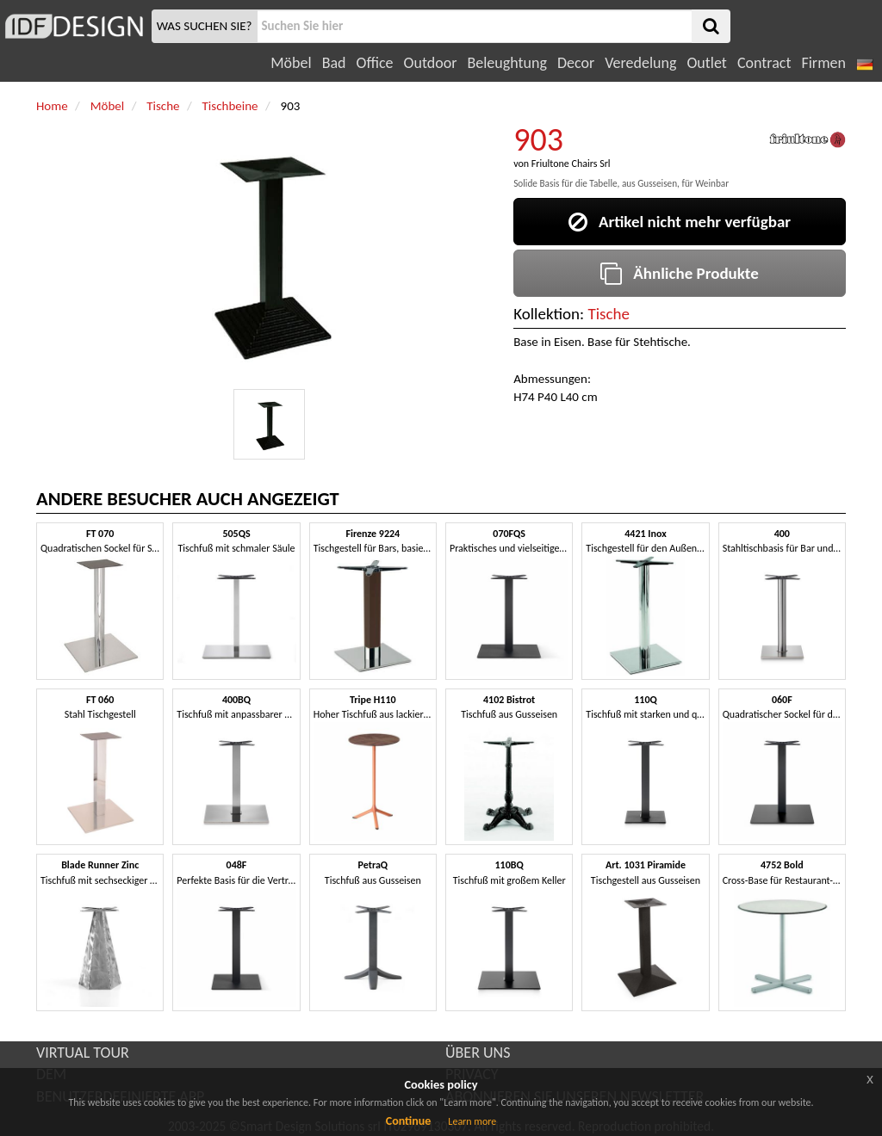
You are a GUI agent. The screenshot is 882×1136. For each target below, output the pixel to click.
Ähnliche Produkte (679, 273)
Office (375, 62)
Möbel (290, 62)
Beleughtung (506, 62)
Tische (608, 314)
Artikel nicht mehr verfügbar (679, 222)
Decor (575, 62)
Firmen (823, 62)
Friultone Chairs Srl (571, 163)
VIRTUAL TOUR (82, 1052)
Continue (409, 1121)
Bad (334, 62)
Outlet (706, 62)
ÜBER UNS (477, 1052)
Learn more (472, 1121)
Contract (764, 62)
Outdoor (430, 62)
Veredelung (640, 62)
